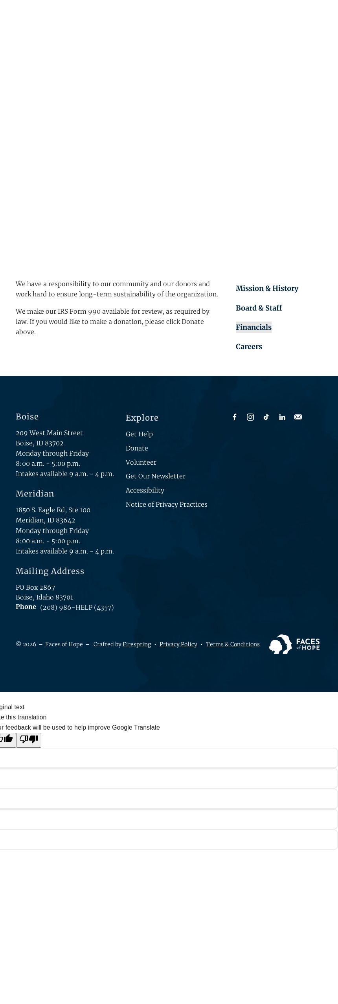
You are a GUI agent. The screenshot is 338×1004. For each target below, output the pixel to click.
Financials (254, 327)
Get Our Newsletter (156, 476)
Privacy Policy (178, 644)
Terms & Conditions (233, 644)
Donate (137, 448)
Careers (249, 346)
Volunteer (141, 462)
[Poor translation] (28, 740)
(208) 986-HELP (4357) (77, 607)
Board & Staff (259, 308)
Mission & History (267, 288)
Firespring (137, 644)
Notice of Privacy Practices (167, 504)
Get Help (139, 434)
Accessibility (145, 490)
